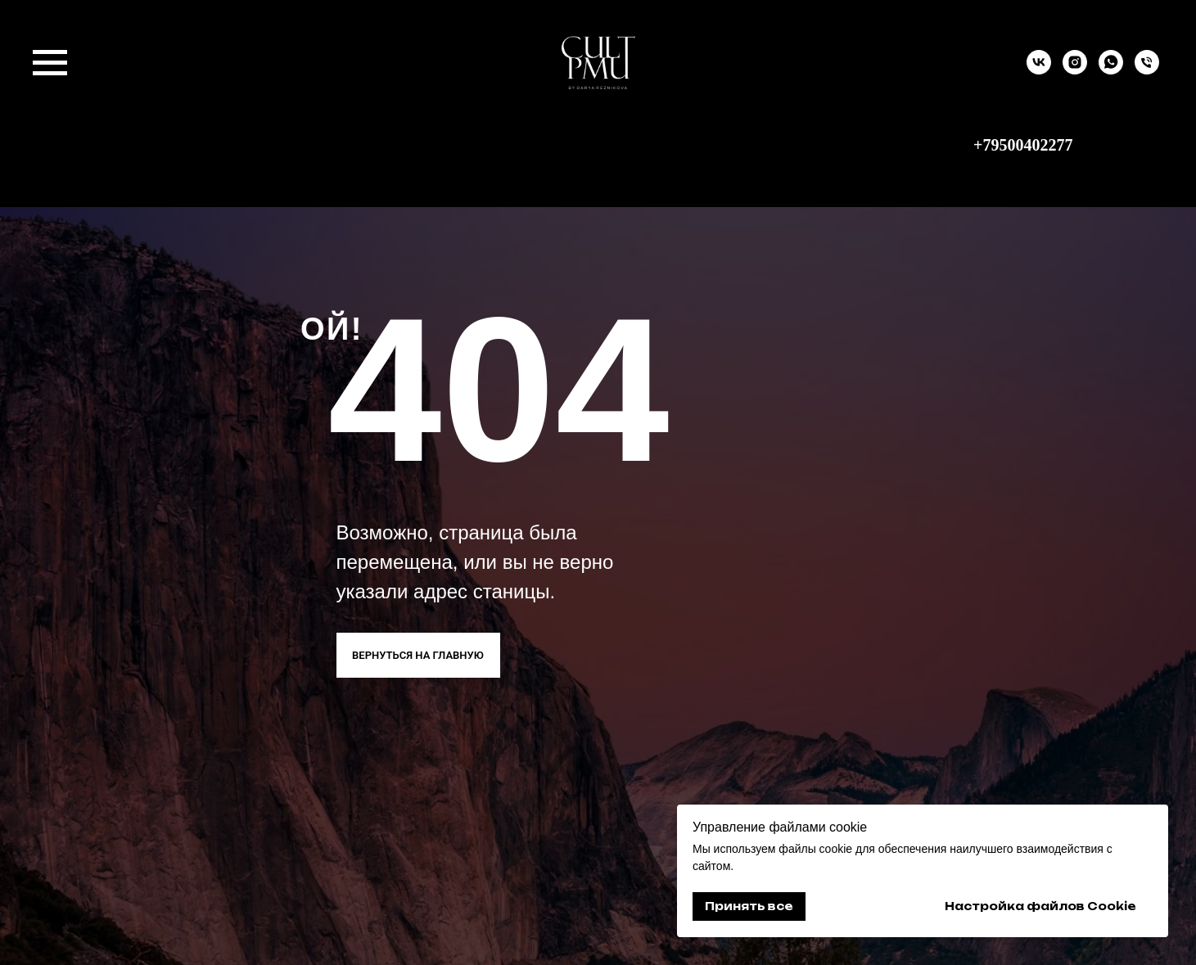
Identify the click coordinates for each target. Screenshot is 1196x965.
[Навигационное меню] (50, 63)
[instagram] (1075, 70)
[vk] (1039, 70)
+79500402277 (1022, 145)
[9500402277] (1147, 70)
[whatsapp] (1111, 70)
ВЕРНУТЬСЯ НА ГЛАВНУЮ (418, 655)
